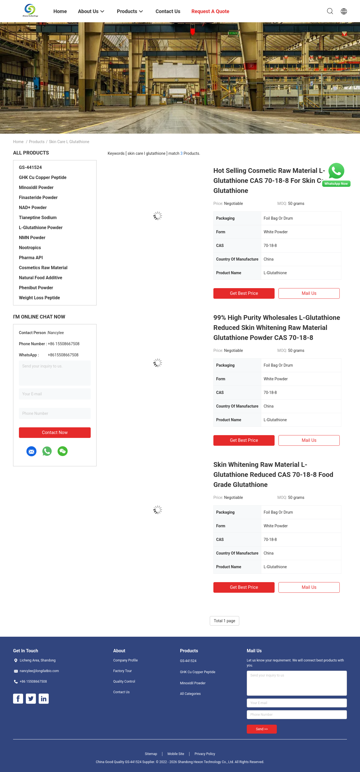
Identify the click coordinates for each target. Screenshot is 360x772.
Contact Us (121, 692)
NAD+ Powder (33, 207)
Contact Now (55, 432)
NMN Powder (32, 237)
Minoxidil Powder (36, 187)
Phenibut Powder (36, 287)
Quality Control (124, 681)
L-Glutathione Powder (41, 227)
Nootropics (30, 247)
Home (18, 141)
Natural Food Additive (40, 277)
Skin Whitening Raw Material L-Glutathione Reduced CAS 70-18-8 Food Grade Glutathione (273, 475)
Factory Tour (122, 671)
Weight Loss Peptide (39, 297)
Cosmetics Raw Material (43, 267)
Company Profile (125, 660)
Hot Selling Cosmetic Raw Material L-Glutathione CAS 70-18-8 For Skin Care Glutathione (272, 181)
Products (37, 141)
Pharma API (31, 257)
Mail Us (309, 293)
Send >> (262, 729)
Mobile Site (175, 754)
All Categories (190, 694)
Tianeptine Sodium (38, 217)
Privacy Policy (204, 754)
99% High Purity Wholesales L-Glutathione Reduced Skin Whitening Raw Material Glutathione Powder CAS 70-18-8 (276, 328)
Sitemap (151, 754)
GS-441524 (30, 167)
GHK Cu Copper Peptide (42, 177)
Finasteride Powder (38, 197)
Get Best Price (244, 293)
